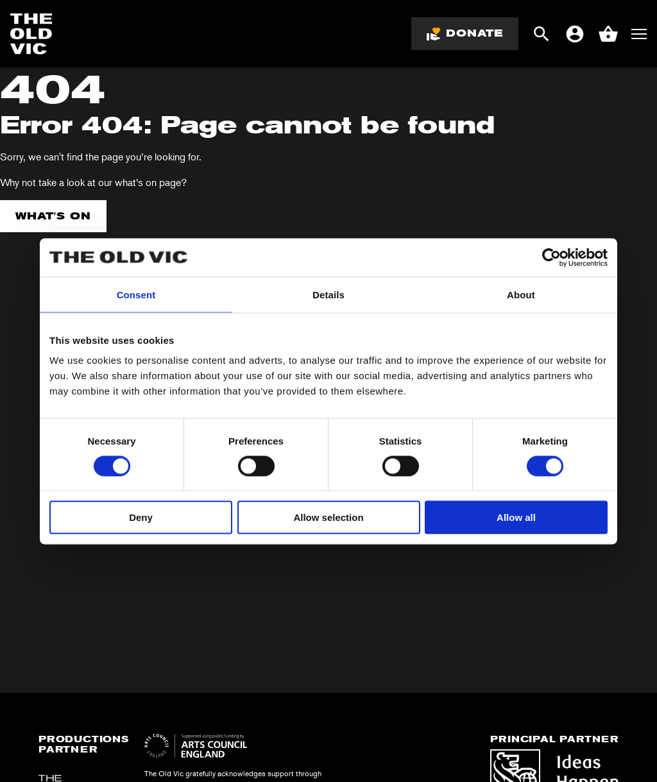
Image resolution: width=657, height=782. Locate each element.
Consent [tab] (136, 294)
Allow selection (328, 517)
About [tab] (521, 294)
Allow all (516, 517)
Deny (141, 517)
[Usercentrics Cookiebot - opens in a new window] (551, 257)
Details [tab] (328, 294)
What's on (53, 216)
